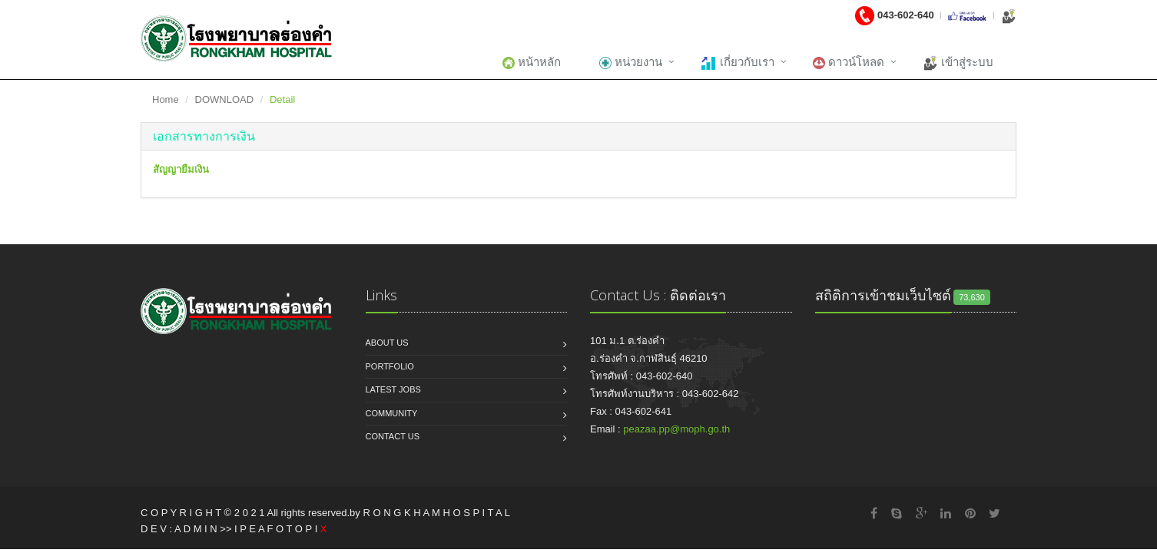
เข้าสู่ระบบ (958, 63)
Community (392, 413)
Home (165, 99)
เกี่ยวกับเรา (737, 63)
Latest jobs (393, 389)
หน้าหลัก (531, 62)
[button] (204, 135)
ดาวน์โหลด (848, 62)
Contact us (393, 436)
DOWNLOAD (224, 99)
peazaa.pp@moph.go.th (676, 429)
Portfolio (390, 366)
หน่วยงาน (630, 62)
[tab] (578, 137)
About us (387, 342)
